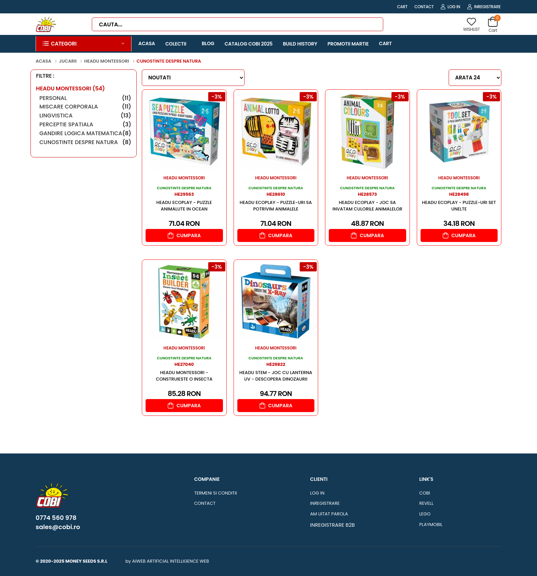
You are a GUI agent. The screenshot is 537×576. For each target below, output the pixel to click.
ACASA (146, 43)
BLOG (208, 43)
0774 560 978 (56, 518)
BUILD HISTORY (300, 43)
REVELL (426, 503)
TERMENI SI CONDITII (215, 493)
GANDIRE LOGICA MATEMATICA (85, 133)
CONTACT (424, 7)
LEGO (424, 514)
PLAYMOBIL (430, 524)
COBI (424, 493)
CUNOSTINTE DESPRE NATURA (85, 142)
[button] (84, 44)
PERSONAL (85, 98)
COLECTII (175, 43)
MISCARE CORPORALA (85, 107)
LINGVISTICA (85, 115)
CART (402, 7)
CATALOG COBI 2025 (249, 43)
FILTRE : (45, 76)
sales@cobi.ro (58, 527)
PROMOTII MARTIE (348, 43)
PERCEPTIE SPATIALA (85, 124)
